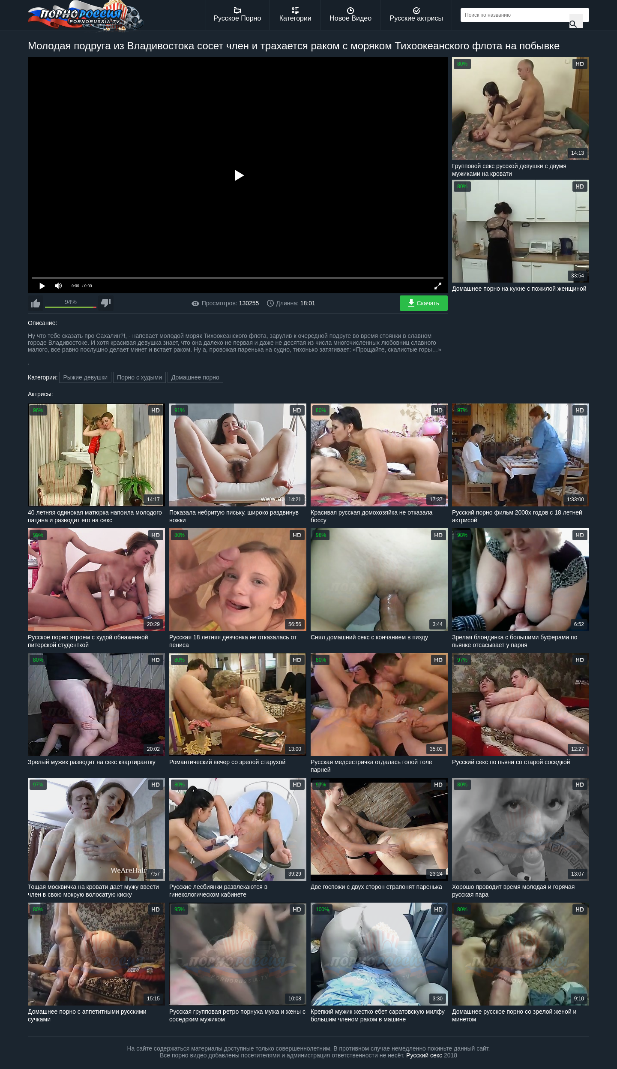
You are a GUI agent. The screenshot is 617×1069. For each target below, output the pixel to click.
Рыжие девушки (85, 377)
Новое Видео (350, 14)
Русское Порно (237, 14)
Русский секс (424, 1055)
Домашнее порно (195, 377)
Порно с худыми (139, 377)
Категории (295, 14)
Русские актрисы (416, 14)
